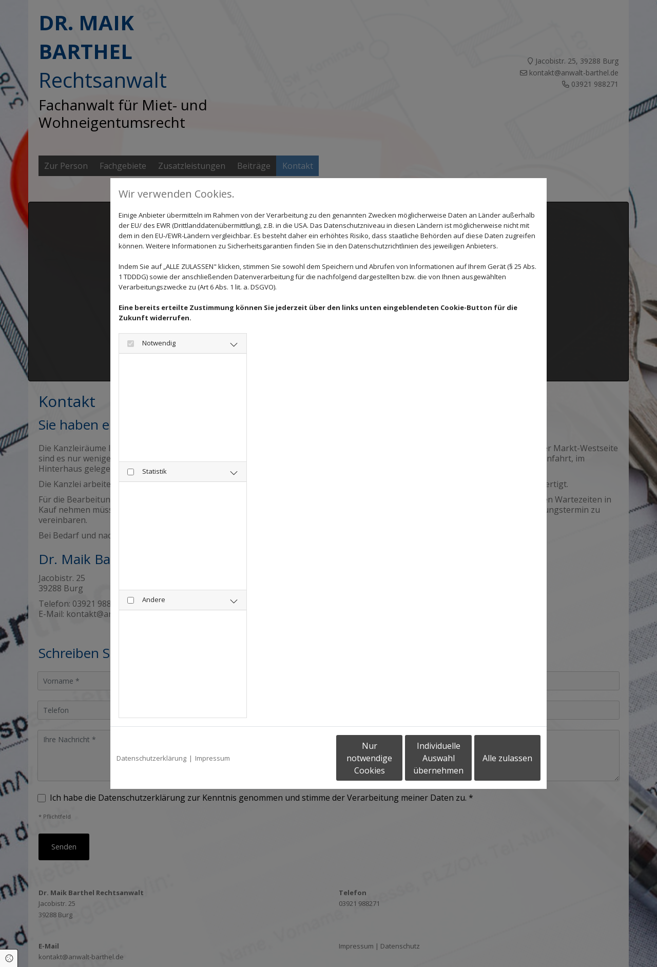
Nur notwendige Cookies (298, 758)
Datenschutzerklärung (151, 758)
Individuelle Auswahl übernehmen (396, 758)
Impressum (212, 758)
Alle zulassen (493, 758)
